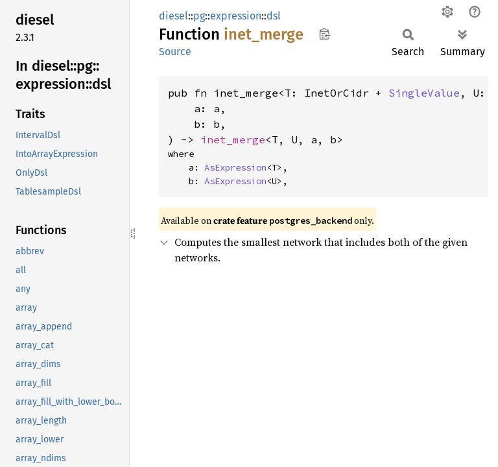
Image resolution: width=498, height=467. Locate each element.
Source (175, 51)
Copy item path (324, 34)
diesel (173, 16)
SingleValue (424, 92)
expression (235, 16)
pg (199, 16)
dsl (274, 16)
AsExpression (235, 167)
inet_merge (232, 139)
